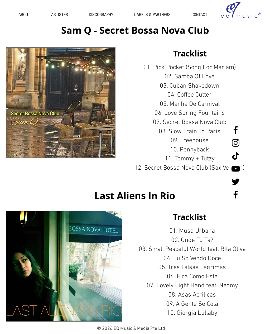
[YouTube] (235, 169)
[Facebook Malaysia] (235, 194)
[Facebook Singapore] (235, 130)
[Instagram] (235, 143)
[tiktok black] (235, 156)
